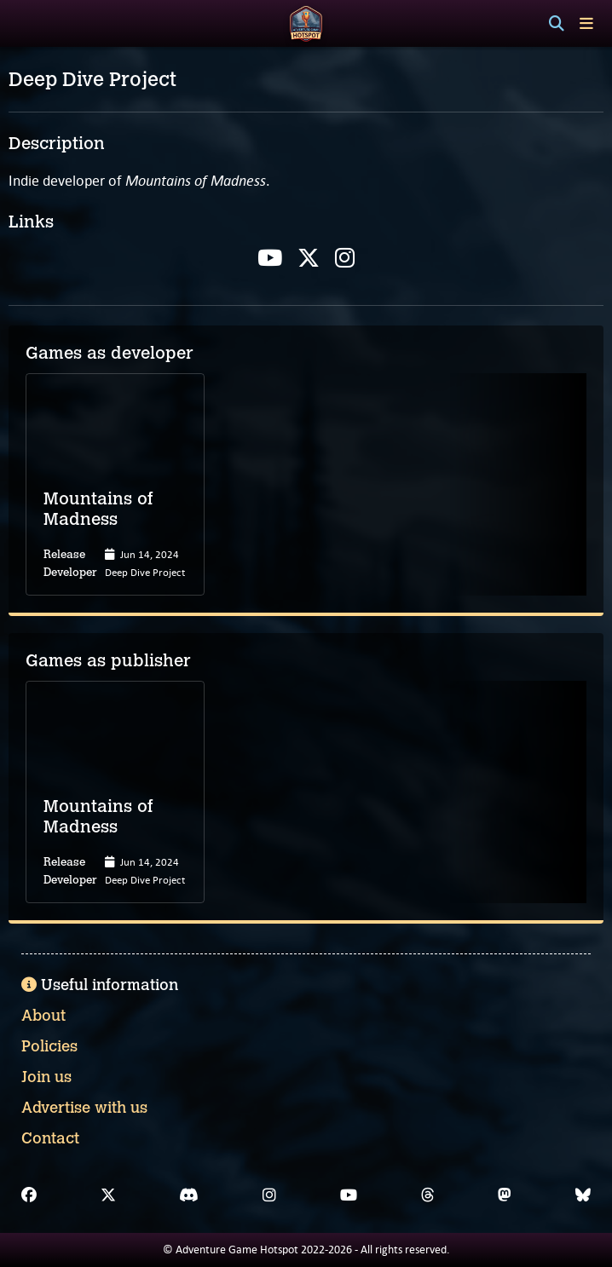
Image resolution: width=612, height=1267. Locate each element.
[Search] (556, 24)
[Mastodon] (504, 1195)
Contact (50, 1138)
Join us (46, 1077)
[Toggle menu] (586, 23)
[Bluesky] (583, 1195)
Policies (49, 1046)
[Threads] (428, 1195)
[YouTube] (348, 1195)
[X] (108, 1195)
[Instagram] (269, 1195)
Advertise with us (84, 1107)
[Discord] (189, 1195)
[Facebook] (29, 1195)
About (43, 1015)
